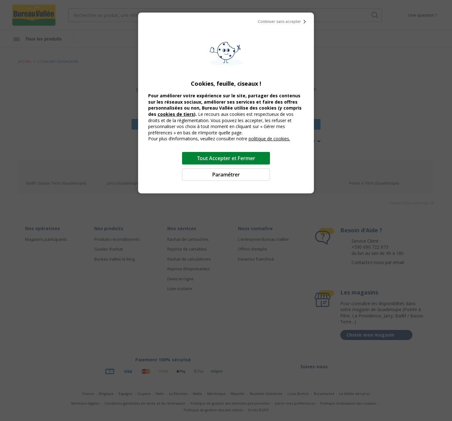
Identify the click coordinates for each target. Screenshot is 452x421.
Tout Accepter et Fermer (226, 158)
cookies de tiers (176, 114)
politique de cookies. (269, 139)
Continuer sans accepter (283, 21)
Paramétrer (226, 174)
